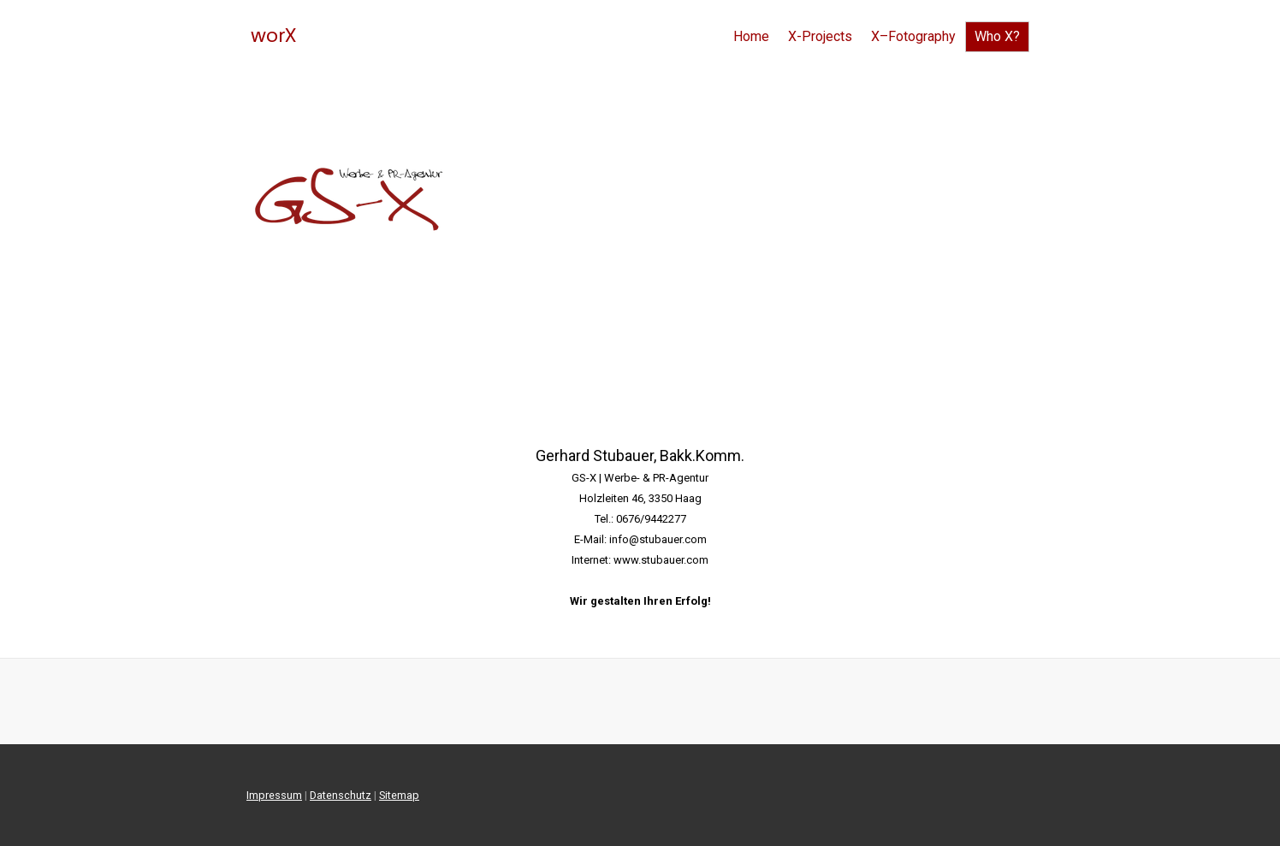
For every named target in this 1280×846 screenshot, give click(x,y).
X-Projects (820, 36)
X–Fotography (913, 36)
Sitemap (399, 795)
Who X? (997, 36)
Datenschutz (340, 795)
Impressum (274, 795)
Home (751, 36)
